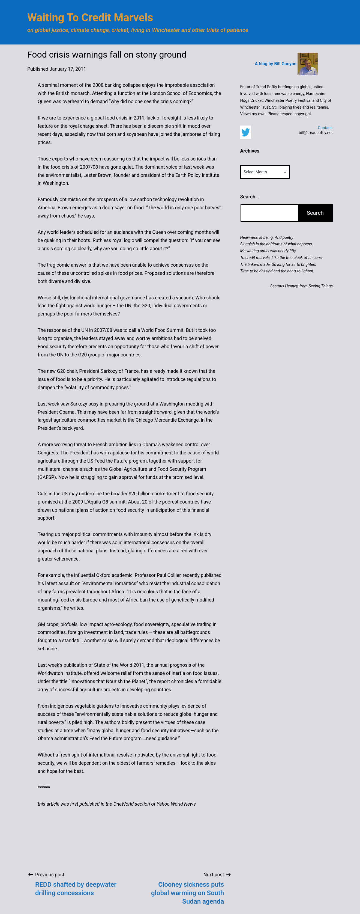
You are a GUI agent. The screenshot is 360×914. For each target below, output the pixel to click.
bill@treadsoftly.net (316, 132)
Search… (249, 197)
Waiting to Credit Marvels (90, 17)
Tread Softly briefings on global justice (289, 86)
